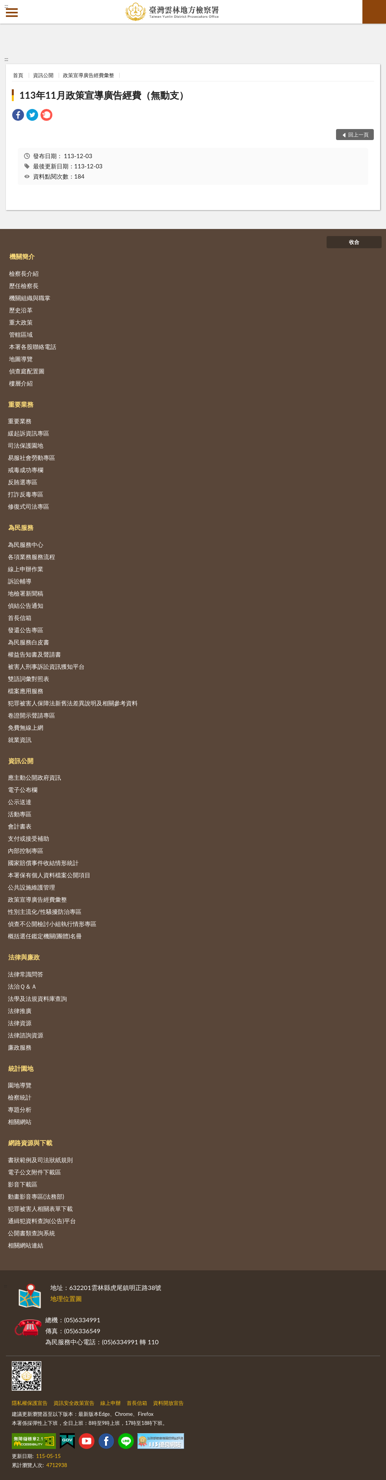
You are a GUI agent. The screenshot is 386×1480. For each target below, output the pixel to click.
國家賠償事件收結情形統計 (43, 862)
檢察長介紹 (24, 273)
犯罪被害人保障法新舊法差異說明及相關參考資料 (73, 703)
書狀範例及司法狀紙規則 (40, 1159)
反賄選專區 (22, 481)
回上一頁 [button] (358, 134)
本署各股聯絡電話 (32, 346)
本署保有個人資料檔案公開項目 (49, 874)
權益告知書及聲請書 (34, 654)
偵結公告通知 (25, 605)
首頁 (18, 75)
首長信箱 (19, 617)
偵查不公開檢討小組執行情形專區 (52, 923)
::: (6, 6)
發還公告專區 (25, 629)
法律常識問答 (25, 974)
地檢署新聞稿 (25, 593)
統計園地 (20, 1068)
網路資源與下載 (30, 1142)
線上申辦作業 (25, 568)
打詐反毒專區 (25, 494)
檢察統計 (19, 1097)
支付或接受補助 (28, 838)
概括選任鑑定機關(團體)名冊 (45, 935)
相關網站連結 (25, 1245)
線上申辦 (110, 1403)
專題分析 (19, 1109)
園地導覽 (19, 1085)
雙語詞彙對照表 (28, 678)
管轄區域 (21, 334)
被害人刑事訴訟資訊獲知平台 (46, 666)
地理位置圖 (66, 1298)
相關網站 (19, 1121)
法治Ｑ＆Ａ (22, 986)
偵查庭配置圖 (26, 371)
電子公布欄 (22, 789)
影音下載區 (22, 1184)
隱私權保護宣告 (30, 1403)
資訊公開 (43, 75)
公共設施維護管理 (31, 887)
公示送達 (19, 801)
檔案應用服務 (25, 690)
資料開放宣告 (168, 1403)
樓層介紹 (21, 383)
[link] (18, 116)
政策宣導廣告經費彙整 (88, 75)
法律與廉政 (24, 957)
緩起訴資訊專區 (28, 433)
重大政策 (21, 322)
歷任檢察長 (24, 285)
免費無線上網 (25, 727)
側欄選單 (12, 12)
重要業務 (20, 404)
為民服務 (20, 527)
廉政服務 (19, 1047)
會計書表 (19, 826)
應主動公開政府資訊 (34, 777)
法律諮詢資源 (25, 1035)
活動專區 (19, 814)
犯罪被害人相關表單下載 (40, 1208)
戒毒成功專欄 (25, 469)
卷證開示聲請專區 (31, 715)
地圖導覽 (21, 358)
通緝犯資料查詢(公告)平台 (42, 1220)
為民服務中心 (25, 544)
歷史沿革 (21, 310)
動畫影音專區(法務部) (36, 1196)
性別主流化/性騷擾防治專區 (44, 911)
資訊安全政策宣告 (74, 1403)
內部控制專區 (25, 850)
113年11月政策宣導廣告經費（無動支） (103, 95)
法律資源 (19, 1022)
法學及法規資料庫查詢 (37, 998)
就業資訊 (19, 739)
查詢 (374, 12)
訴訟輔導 (19, 581)
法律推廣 (19, 1010)
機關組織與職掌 (29, 297)
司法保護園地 (25, 445)
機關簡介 (22, 256)
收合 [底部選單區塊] (354, 242)
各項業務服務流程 (31, 556)
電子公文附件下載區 (34, 1172)
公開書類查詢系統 (31, 1232)
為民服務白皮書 (28, 642)
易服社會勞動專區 (31, 457)
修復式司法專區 (28, 506)
